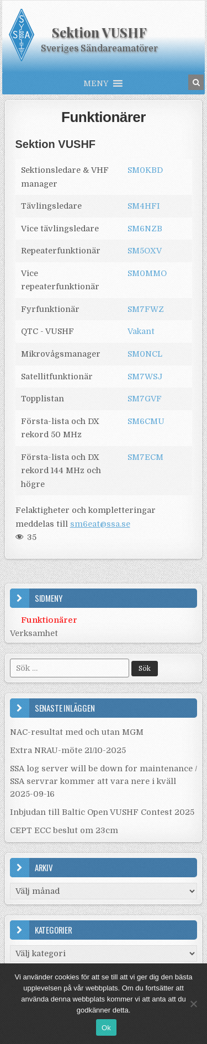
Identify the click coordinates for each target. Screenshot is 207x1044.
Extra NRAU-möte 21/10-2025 (68, 750)
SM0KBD (145, 170)
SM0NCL (145, 353)
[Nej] (193, 1003)
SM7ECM (145, 457)
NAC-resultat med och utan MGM (77, 732)
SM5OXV (145, 250)
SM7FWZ (146, 309)
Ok (106, 1028)
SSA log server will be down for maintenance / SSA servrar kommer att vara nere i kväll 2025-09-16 (103, 781)
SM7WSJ (145, 376)
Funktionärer (103, 117)
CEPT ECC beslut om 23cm (64, 830)
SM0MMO (147, 273)
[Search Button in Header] (196, 82)
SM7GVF (145, 398)
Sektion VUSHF (99, 32)
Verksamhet (34, 633)
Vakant (141, 331)
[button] (95, 83)
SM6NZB (145, 228)
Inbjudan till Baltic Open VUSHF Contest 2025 (102, 812)
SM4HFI (144, 206)
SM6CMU (146, 421)
